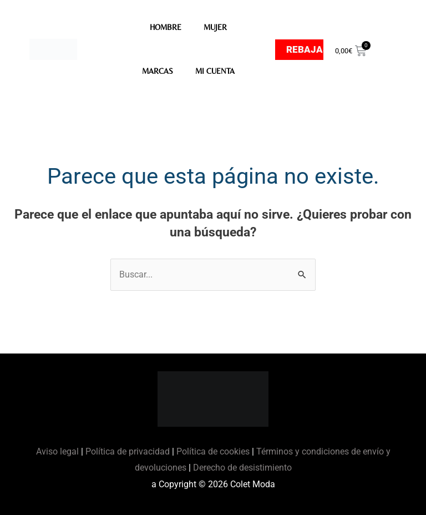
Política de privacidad (127, 451)
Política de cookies (213, 451)
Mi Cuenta (215, 71)
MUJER (215, 27)
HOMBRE (165, 27)
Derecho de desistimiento (242, 467)
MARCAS (157, 71)
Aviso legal (58, 451)
